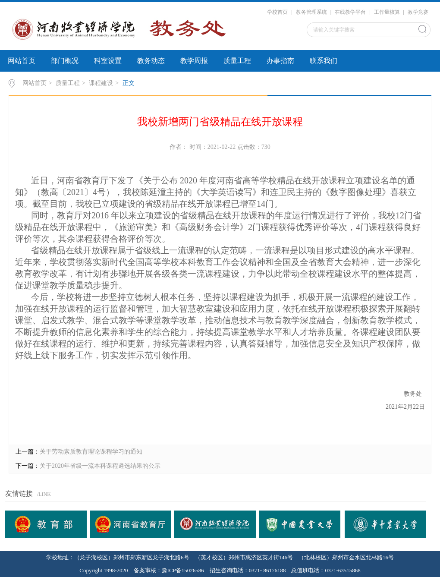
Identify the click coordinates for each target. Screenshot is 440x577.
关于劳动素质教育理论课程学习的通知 (91, 451)
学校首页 (277, 12)
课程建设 (101, 83)
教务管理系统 (311, 12)
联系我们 (323, 60)
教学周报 (194, 60)
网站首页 (21, 60)
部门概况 (65, 60)
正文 (129, 83)
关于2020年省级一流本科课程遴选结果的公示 (100, 466)
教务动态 (151, 60)
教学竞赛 (418, 12)
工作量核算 (387, 12)
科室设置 (108, 60)
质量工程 (237, 60)
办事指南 (280, 60)
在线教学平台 (350, 12)
